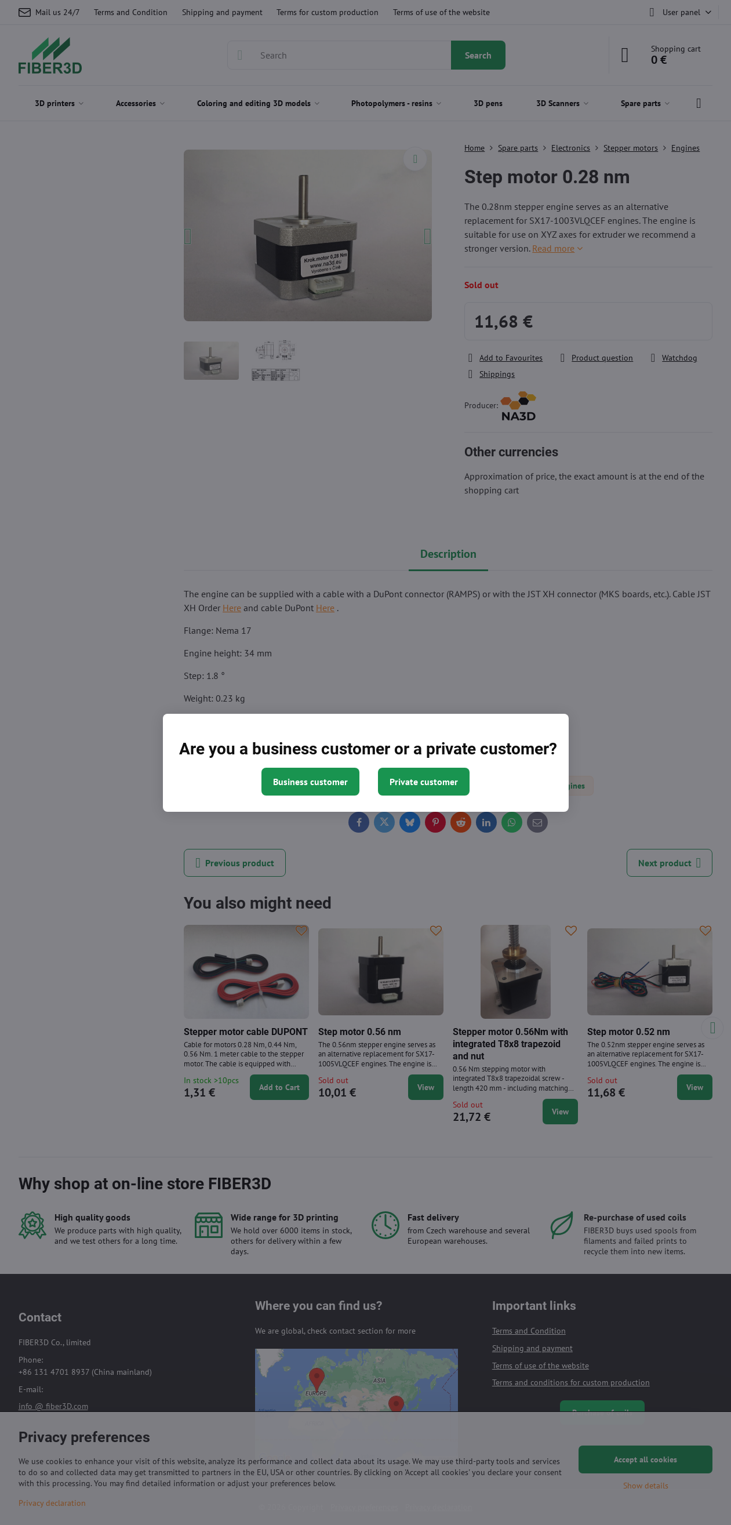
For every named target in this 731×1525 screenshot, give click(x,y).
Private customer (424, 781)
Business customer (310, 781)
